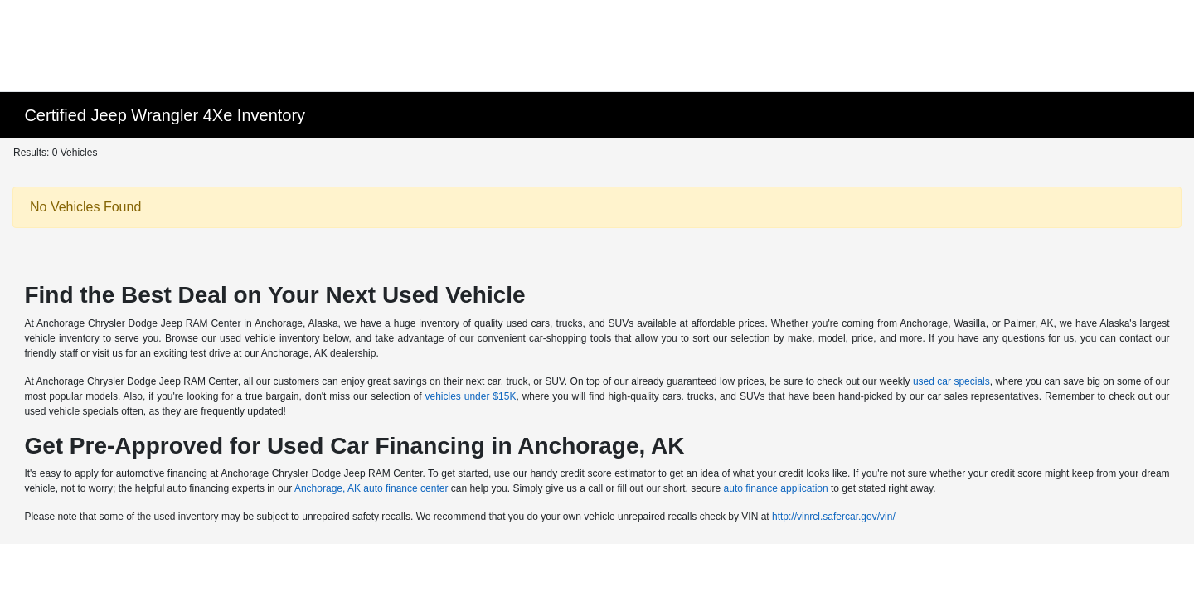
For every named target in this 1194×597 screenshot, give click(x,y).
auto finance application (776, 488)
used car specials (951, 381)
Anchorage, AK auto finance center (371, 488)
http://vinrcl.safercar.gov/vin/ (834, 516)
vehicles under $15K (470, 396)
